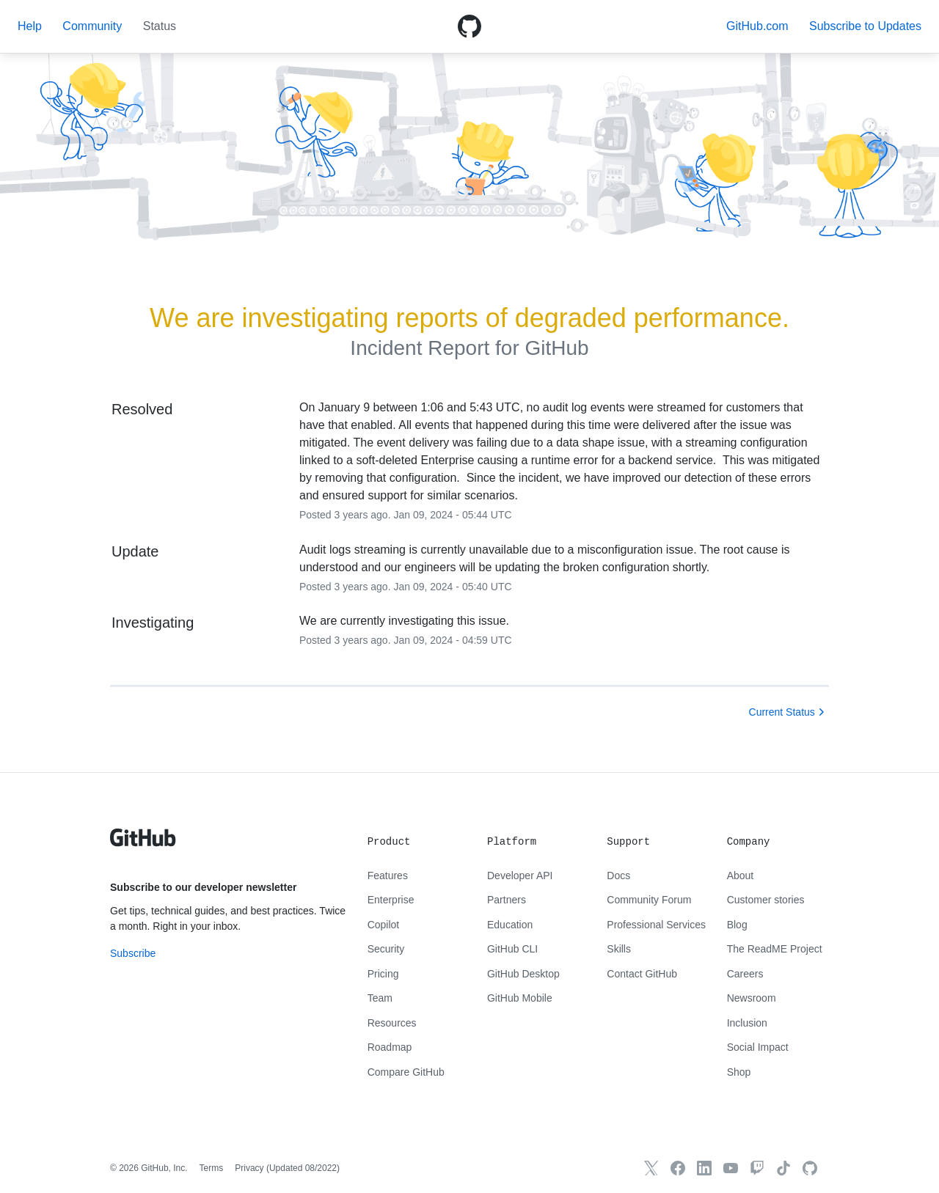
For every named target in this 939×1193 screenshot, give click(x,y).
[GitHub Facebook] (678, 1168)
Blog (737, 924)
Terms (212, 1168)
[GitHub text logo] (143, 845)
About (740, 875)
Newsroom (751, 998)
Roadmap (390, 1047)
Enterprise (391, 900)
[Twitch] (757, 1168)
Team (380, 998)
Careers (745, 974)
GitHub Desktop (523, 974)
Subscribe (133, 953)
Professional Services (656, 924)
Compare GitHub (406, 1072)
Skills (619, 949)
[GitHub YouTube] (730, 1168)
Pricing (383, 974)
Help (30, 26)
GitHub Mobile (519, 998)
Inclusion (747, 1023)
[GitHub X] (651, 1168)
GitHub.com (757, 26)
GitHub (556, 348)
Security (386, 949)
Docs (618, 875)
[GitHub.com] (810, 1168)
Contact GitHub (642, 974)
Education (510, 924)
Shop (739, 1072)
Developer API (520, 875)
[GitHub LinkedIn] (704, 1168)
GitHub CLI (512, 949)
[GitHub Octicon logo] (469, 26)
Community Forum (649, 900)
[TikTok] (783, 1168)
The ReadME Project (774, 949)
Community (92, 26)
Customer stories (766, 900)
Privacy (249, 1168)
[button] (865, 26)
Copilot (384, 924)
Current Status (782, 712)
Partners (506, 900)
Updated (303, 1168)
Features (388, 875)
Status (159, 26)
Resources (392, 1023)
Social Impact (758, 1047)
